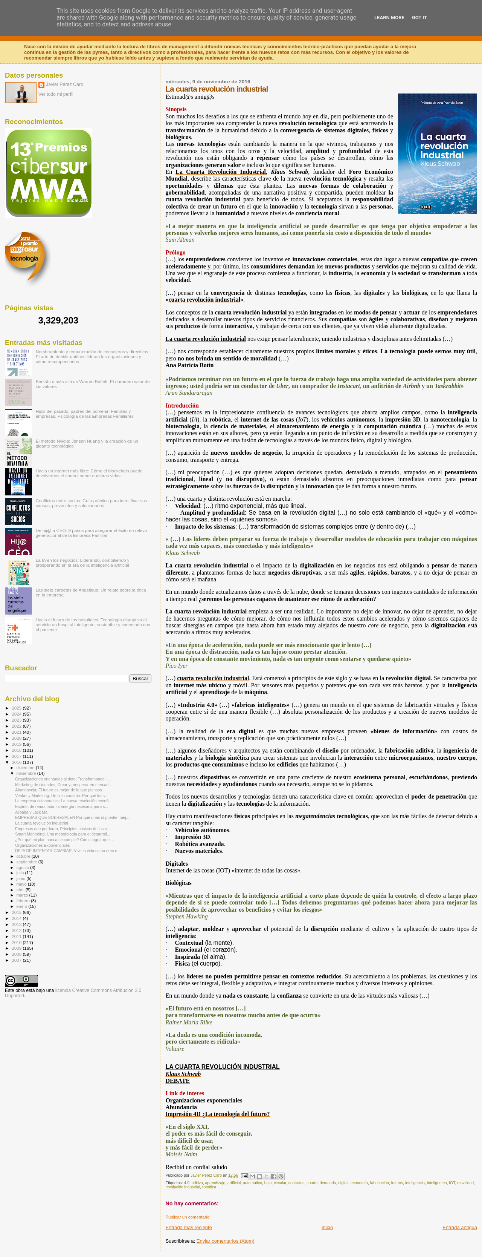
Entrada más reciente (188, 1227)
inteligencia (415, 1183)
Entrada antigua (459, 1227)
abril (21, 890)
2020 (17, 738)
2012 (17, 930)
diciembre (26, 767)
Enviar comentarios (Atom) (226, 1241)
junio (22, 878)
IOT (452, 1183)
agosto (24, 867)
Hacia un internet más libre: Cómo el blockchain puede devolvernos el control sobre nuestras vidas (89, 473)
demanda (328, 1183)
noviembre (27, 773)
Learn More (389, 17)
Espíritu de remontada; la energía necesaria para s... (61, 806)
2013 (17, 924)
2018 (17, 750)
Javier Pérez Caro (64, 84)
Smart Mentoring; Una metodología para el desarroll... (62, 834)
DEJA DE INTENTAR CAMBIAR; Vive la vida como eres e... (67, 850)
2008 (17, 954)
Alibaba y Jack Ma (31, 812)
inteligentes (437, 1183)
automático (252, 1183)
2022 (17, 726)
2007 (17, 960)
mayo (22, 884)
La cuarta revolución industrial (41, 823)
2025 (17, 707)
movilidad (465, 1183)
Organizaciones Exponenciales (42, 845)
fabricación (379, 1183)
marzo (23, 895)
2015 (17, 912)
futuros (397, 1183)
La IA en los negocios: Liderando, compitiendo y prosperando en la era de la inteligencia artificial (83, 562)
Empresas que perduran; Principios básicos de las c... (62, 828)
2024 (17, 713)
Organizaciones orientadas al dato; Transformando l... (62, 779)
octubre (24, 856)
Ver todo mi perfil (55, 94)
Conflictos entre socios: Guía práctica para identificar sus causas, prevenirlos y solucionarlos (91, 503)
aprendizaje (215, 1183)
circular (280, 1183)
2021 (17, 732)
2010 (17, 942)
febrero (24, 900)
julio (21, 873)
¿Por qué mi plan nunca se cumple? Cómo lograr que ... (64, 839)
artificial (234, 1183)
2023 (17, 719)
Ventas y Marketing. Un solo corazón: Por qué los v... (61, 795)
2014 (17, 918)
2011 (17, 936)
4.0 (186, 1183)
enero (23, 906)
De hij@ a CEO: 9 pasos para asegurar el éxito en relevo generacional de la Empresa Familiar (91, 533)
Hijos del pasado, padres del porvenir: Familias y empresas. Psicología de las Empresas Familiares (85, 413)
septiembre (27, 862)
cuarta (312, 1183)
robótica (209, 1187)
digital (343, 1183)
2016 (17, 762)
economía (359, 1183)
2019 (17, 744)
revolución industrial (182, 1187)
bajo (268, 1183)
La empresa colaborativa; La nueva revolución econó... (63, 801)
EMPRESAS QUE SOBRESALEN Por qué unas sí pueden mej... (72, 817)
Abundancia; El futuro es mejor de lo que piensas (58, 790)
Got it (419, 17)
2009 (17, 948)
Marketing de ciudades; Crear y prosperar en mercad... (63, 784)
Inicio (327, 1227)
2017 (17, 756)
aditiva (197, 1183)
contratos (296, 1183)
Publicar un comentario (187, 1217)
